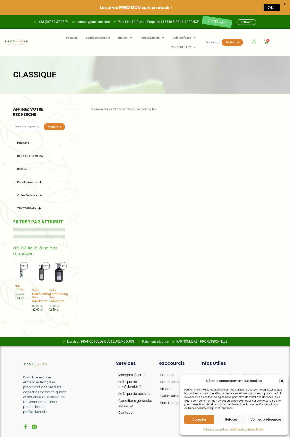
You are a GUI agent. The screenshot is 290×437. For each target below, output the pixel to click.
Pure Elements (171, 394)
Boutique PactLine (98, 29)
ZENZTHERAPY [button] (183, 39)
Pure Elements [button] (152, 29)
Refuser (231, 419)
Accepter (199, 419)
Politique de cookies (215, 429)
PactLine (72, 29)
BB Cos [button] (125, 29)
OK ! (272, 7)
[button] (282, 381)
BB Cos (165, 380)
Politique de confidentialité (246, 429)
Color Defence (172, 387)
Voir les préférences (266, 419)
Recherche (232, 34)
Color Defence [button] (184, 29)
